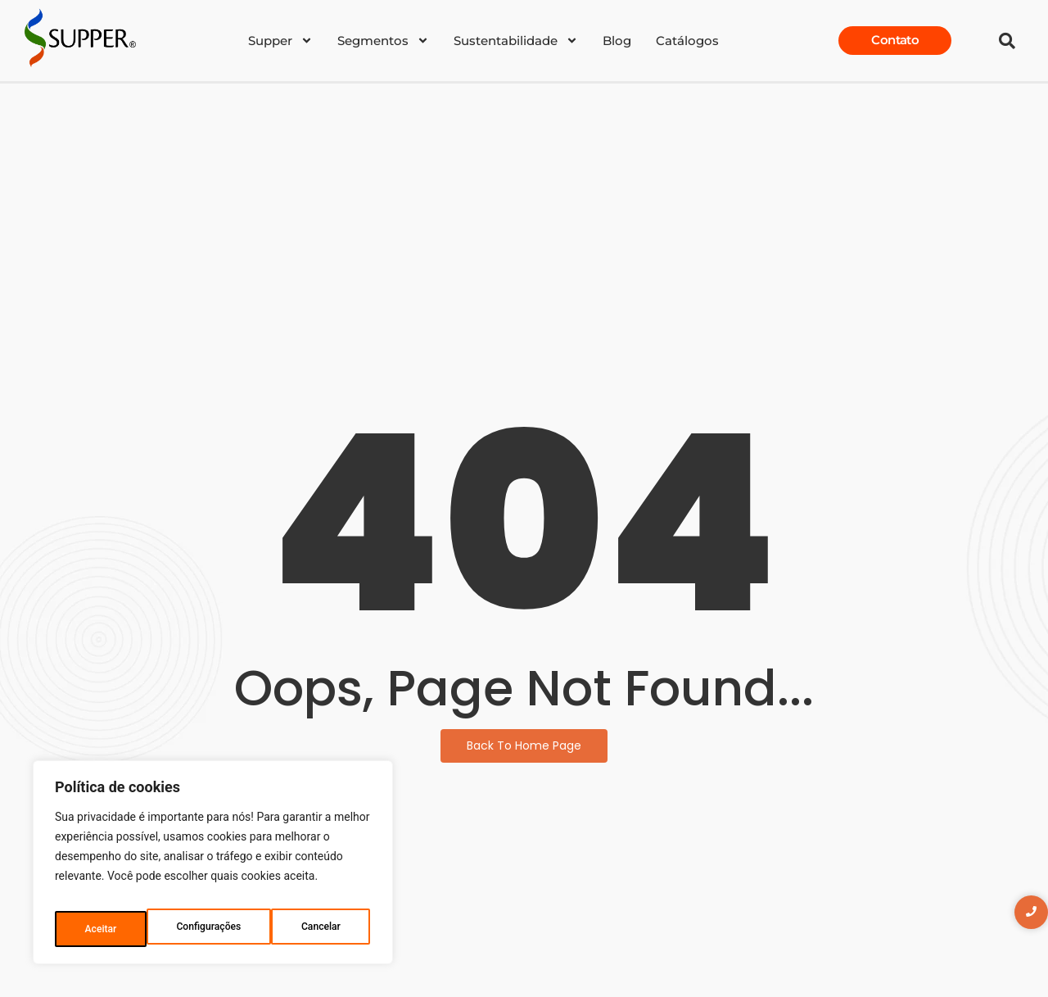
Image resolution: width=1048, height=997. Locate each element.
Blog (617, 40)
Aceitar (327, 929)
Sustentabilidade (516, 40)
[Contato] (894, 40)
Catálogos (687, 40)
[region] (213, 868)
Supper (280, 40)
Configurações (116, 929)
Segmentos (383, 40)
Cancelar (231, 929)
